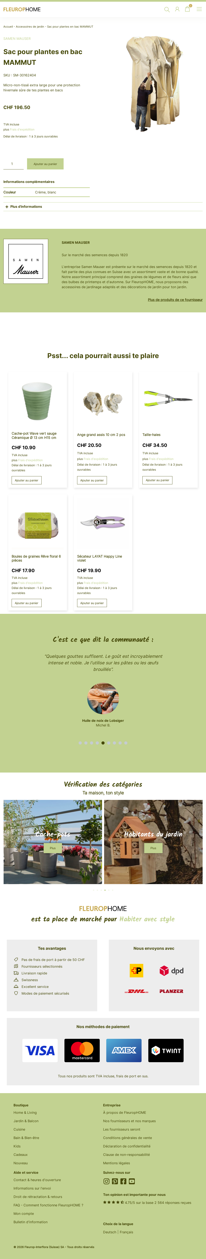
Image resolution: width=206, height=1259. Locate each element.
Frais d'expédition (22, 129)
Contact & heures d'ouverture (37, 1180)
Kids (17, 1146)
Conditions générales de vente (127, 1138)
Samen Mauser (17, 38)
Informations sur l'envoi (32, 1188)
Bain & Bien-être (26, 1138)
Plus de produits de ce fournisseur (175, 300)
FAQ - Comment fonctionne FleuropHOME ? (48, 1205)
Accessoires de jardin (30, 26)
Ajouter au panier (45, 164)
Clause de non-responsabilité (126, 1154)
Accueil (8, 26)
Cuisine (19, 1129)
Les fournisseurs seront (121, 1129)
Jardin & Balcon (26, 1121)
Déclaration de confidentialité (126, 1146)
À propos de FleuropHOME (124, 1112)
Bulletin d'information (31, 1222)
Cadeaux (21, 1154)
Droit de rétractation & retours (38, 1197)
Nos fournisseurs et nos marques (129, 1121)
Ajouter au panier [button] (26, 480)
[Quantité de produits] (13, 163)
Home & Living (25, 1112)
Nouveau (21, 1163)
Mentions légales (116, 1163)
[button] (80, 743)
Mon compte (24, 1213)
